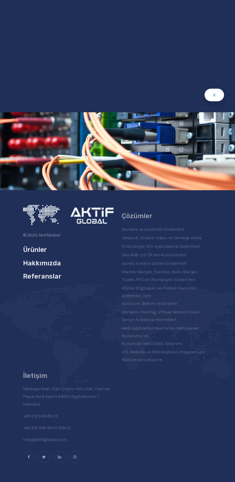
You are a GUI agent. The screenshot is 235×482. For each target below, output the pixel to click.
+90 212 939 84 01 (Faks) (47, 433)
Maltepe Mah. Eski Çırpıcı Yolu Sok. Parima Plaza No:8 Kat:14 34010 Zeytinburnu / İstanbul (66, 402)
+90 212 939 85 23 (40, 421)
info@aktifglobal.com (45, 445)
